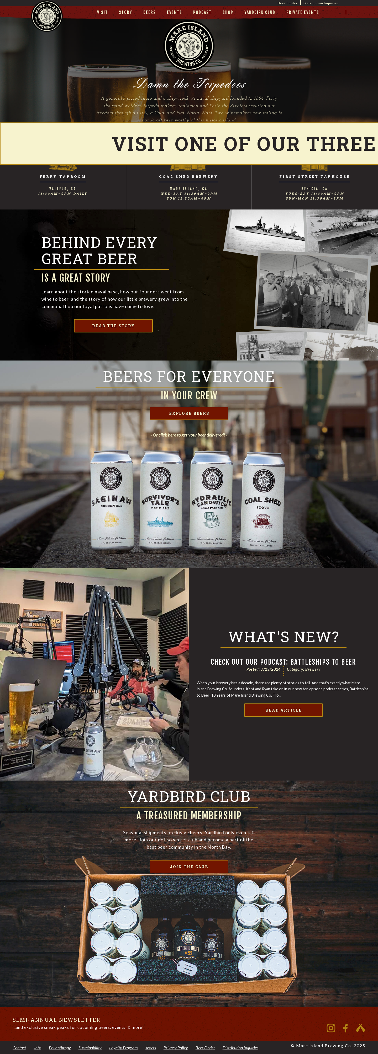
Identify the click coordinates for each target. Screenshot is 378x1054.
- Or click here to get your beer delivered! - (189, 435)
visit (102, 12)
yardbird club (259, 12)
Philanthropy (60, 1047)
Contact (19, 1047)
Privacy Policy (176, 1047)
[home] (47, 23)
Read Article (283, 710)
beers (149, 12)
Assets (150, 1047)
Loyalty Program (123, 1047)
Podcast (202, 12)
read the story (113, 325)
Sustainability (90, 1047)
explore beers (189, 413)
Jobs (37, 1047)
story (125, 12)
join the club (189, 866)
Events (174, 12)
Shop (228, 12)
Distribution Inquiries (321, 3)
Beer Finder (288, 3)
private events (302, 12)
